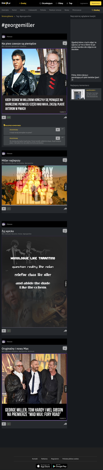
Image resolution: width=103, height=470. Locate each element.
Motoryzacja (76, 10)
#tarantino (14, 234)
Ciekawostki (33, 10)
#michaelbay (20, 163)
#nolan (20, 234)
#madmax (23, 46)
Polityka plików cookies (70, 459)
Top (70, 3)
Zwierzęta (5, 10)
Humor (14, 10)
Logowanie (84, 3)
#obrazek (8, 46)
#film (3, 46)
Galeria (22, 10)
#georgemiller (15, 46)
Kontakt (35, 459)
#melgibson (14, 351)
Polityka (43, 10)
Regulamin (55, 459)
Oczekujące (47, 3)
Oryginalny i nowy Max (15, 348)
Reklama (44, 459)
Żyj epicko (8, 231)
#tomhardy (31, 351)
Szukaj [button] (97, 10)
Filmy (60, 3)
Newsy (67, 10)
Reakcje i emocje (55, 10)
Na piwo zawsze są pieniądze (19, 43)
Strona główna (7, 16)
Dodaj (23, 3)
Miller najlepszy (11, 160)
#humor (13, 163)
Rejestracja (96, 3)
